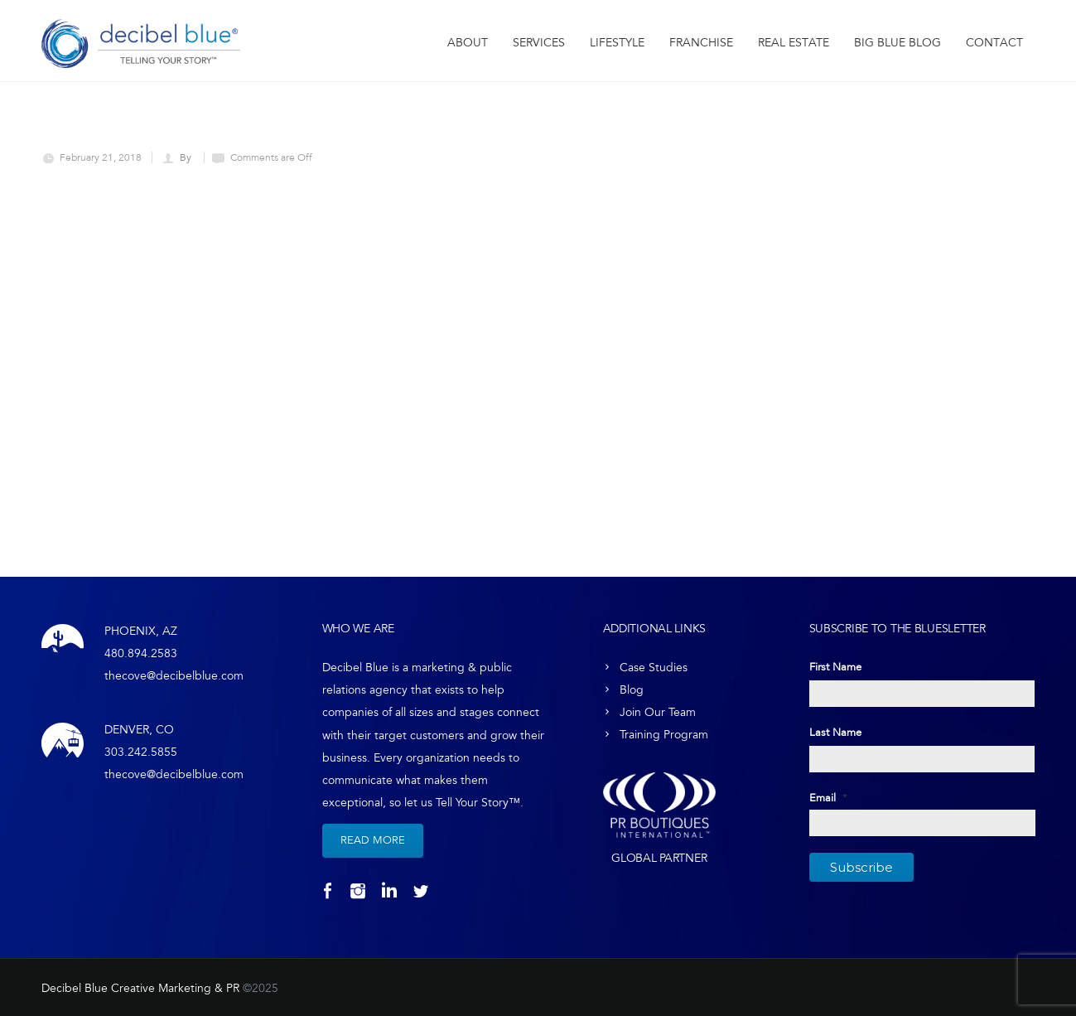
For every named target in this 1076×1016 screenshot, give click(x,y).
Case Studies (654, 667)
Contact (994, 43)
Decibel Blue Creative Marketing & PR (140, 988)
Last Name (835, 732)
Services (539, 43)
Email (828, 798)
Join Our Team (658, 712)
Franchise (701, 43)
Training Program (664, 735)
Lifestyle (617, 43)
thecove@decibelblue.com (174, 676)
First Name (835, 667)
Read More (372, 840)
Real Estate (793, 43)
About (467, 43)
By (187, 157)
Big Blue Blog (897, 43)
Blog (632, 690)
